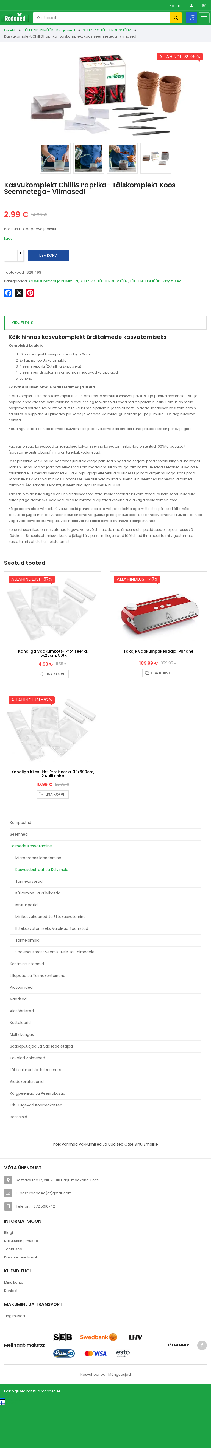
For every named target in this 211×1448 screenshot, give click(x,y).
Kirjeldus (22, 323)
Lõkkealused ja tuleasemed (36, 1112)
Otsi (176, 17)
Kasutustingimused (21, 1283)
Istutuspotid (26, 947)
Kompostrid (20, 865)
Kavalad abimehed (27, 1100)
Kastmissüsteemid (27, 1006)
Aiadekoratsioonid (27, 1124)
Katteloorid (20, 1065)
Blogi (8, 1275)
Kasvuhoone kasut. (21, 1300)
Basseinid (18, 1159)
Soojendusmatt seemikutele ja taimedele (55, 994)
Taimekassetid (29, 924)
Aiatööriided (21, 1030)
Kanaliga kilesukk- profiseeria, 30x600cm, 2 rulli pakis (52, 816)
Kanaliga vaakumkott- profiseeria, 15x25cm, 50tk (53, 674)
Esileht (9, 30)
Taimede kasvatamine (31, 888)
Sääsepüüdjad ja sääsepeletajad (41, 1088)
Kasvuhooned (93, 1417)
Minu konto (13, 1325)
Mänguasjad (119, 1417)
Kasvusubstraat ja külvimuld (41, 912)
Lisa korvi (48, 255)
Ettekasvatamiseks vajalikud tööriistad (51, 971)
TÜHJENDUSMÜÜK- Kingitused (49, 30)
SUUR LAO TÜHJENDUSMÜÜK (107, 30)
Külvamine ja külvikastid (37, 935)
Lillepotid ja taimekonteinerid (37, 1018)
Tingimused (14, 1358)
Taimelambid (27, 982)
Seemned (19, 876)
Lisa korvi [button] (54, 695)
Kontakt (176, 6)
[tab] (105, 323)
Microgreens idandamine (38, 900)
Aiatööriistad (22, 1053)
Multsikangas (22, 1077)
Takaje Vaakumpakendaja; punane (158, 672)
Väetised (18, 1041)
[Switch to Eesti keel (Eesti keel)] (11, 1442)
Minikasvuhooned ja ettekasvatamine (50, 959)
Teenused (13, 1291)
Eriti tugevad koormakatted (36, 1147)
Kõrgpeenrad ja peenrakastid (37, 1136)
